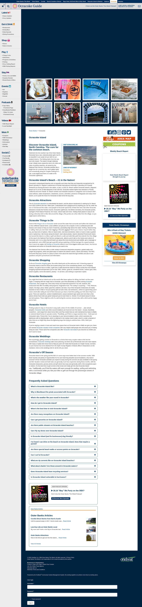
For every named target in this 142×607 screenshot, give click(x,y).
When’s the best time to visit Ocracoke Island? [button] (49, 409)
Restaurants (6, 27)
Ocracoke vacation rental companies (48, 327)
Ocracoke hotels (40, 310)
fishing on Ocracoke (53, 244)
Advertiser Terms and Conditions (36, 569)
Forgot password (36, 599)
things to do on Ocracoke (45, 224)
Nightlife (5, 94)
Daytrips (120, 1)
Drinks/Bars (6, 29)
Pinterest (6, 162)
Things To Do (7, 55)
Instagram (6, 160)
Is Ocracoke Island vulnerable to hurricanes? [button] (48, 477)
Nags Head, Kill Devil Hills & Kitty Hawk (74, 1)
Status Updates (7, 16)
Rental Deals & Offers (9, 80)
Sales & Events (7, 46)
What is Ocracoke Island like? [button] (42, 386)
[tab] (63, 386)
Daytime (5, 91)
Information (6, 142)
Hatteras (106, 1)
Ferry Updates (7, 18)
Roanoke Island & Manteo (95, 1)
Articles (5, 144)
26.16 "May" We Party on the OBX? (118, 210)
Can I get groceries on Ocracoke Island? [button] (47, 420)
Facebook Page (8, 107)
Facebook (6, 156)
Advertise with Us (32, 568)
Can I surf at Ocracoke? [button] (40, 455)
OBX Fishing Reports (9, 66)
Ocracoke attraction (40, 203)
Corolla (43, 1)
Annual (5, 96)
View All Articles (36, 544)
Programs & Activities (9, 59)
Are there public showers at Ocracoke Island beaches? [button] (52, 425)
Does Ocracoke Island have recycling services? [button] (49, 471)
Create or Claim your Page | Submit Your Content (40, 564)
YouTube (6, 158)
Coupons (5, 135)
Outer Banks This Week (23, 1)
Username (30, 583)
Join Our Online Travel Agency (35, 566)
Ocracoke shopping (41, 263)
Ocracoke (113, 1)
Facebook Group (9, 114)
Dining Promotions (8, 34)
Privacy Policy (70, 557)
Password (30, 591)
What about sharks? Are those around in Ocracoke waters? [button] (54, 466)
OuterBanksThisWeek (9, 110)
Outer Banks (35, 1)
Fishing (5, 62)
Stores (5, 43)
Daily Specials (7, 32)
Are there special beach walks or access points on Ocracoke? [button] (55, 449)
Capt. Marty (6, 105)
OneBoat (39, 575)
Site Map (5, 146)
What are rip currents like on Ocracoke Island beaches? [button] (53, 460)
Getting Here (67, 172)
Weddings (6, 140)
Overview (66, 170)
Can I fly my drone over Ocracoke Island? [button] (47, 431)
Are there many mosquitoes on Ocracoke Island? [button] (50, 414)
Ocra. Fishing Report (9, 64)
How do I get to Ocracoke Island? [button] (44, 403)
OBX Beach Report (8, 124)
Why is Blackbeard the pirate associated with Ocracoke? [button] (53, 392)
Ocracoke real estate (70, 330)
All (4, 89)
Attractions (6, 57)
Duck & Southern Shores (54, 1)
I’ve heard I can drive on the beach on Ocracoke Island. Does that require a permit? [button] (60, 443)
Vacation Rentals (8, 78)
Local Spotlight (7, 126)
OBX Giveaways (7, 137)
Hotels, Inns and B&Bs (9, 75)
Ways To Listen (8, 112)
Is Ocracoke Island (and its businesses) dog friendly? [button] (52, 436)
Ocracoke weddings (44, 341)
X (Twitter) (6, 164)
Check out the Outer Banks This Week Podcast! (101, 6)
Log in (31, 603)
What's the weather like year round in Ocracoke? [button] (50, 397)
